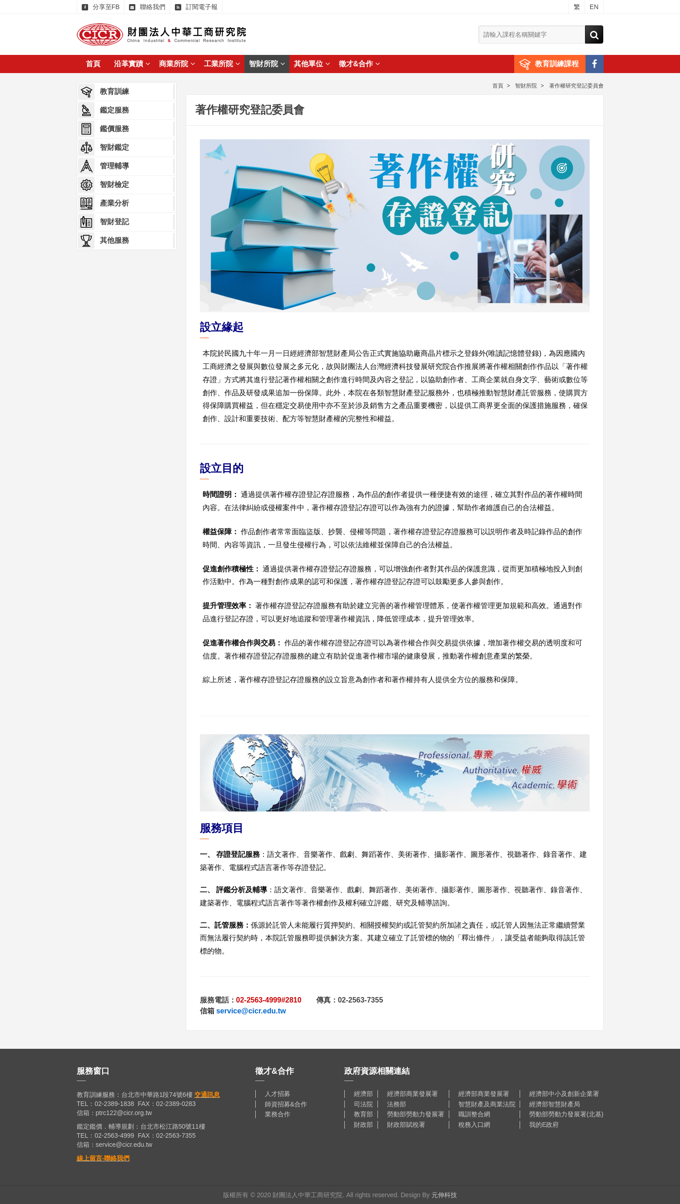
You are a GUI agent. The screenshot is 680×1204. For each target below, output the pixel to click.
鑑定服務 (103, 110)
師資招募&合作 (286, 1104)
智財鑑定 (103, 147)
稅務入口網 (474, 1124)
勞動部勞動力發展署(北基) (566, 1114)
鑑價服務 (103, 129)
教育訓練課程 (557, 64)
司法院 (363, 1104)
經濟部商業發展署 (412, 1093)
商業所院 (177, 64)
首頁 (93, 64)
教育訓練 (103, 92)
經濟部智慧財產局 (554, 1104)
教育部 (363, 1114)
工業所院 (222, 64)
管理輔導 (103, 166)
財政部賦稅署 (406, 1124)
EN (594, 6)
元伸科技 (444, 1195)
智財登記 (103, 222)
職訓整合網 (474, 1114)
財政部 (363, 1124)
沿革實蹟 (132, 64)
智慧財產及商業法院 (487, 1104)
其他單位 (312, 64)
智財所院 (267, 64)
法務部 (396, 1104)
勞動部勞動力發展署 (415, 1114)
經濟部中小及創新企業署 (564, 1093)
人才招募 (277, 1093)
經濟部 (363, 1093)
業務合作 (277, 1114)
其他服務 (103, 240)
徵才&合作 (359, 64)
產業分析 (103, 203)
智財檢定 (103, 185)
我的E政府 (544, 1124)
